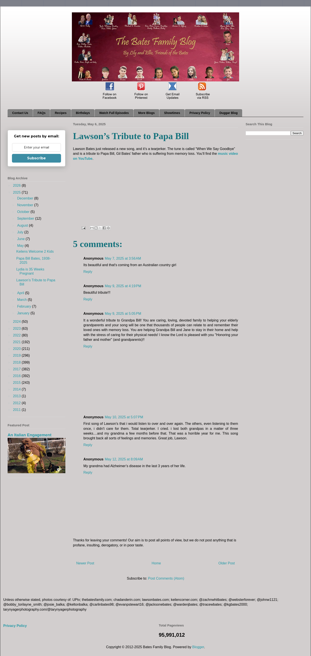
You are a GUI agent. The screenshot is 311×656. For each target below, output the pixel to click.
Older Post (226, 563)
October (23, 212)
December (25, 198)
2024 (17, 321)
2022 (17, 335)
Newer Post (85, 563)
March (22, 300)
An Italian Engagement (29, 435)
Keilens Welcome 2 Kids (35, 251)
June (21, 239)
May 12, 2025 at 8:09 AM (124, 459)
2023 (17, 328)
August (23, 225)
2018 (17, 362)
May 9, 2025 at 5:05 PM (123, 313)
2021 (17, 342)
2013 (17, 396)
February (24, 306)
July (20, 232)
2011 (17, 410)
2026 (17, 185)
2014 (17, 389)
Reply (87, 272)
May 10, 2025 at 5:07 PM (124, 417)
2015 (17, 382)
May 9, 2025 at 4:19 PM (123, 286)
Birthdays (83, 113)
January (23, 313)
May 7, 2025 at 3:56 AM (123, 258)
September (26, 218)
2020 (17, 349)
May (21, 245)
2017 (17, 369)
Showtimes (172, 113)
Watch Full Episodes (114, 113)
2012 (17, 403)
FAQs (42, 113)
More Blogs (146, 113)
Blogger (198, 647)
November (25, 205)
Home (156, 563)
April (21, 293)
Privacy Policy (199, 113)
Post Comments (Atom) (166, 578)
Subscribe (36, 158)
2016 (17, 376)
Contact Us (20, 113)
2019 (17, 355)
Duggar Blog (228, 113)
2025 (17, 192)
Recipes (60, 113)
